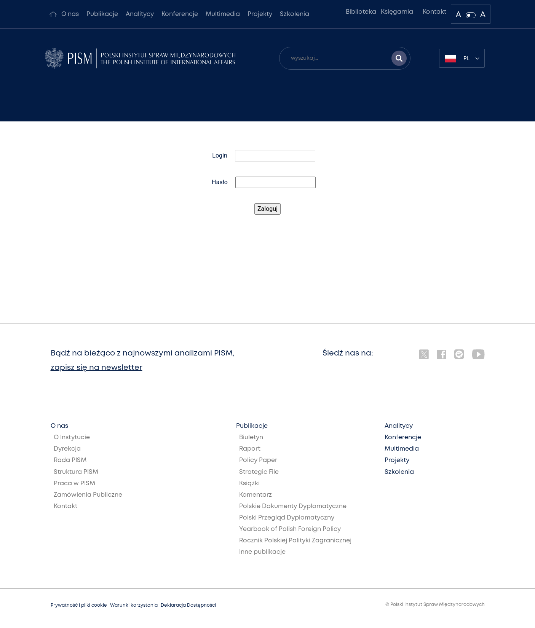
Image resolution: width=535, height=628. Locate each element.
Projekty (260, 14)
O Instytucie (72, 437)
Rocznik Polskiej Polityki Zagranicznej (295, 541)
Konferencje (179, 14)
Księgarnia (397, 12)
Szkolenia (294, 14)
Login (219, 155)
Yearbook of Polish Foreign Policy (290, 529)
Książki (249, 483)
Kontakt (434, 12)
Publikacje (102, 14)
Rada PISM (70, 460)
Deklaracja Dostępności (188, 605)
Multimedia (223, 14)
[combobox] (461, 58)
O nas (70, 14)
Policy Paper (258, 460)
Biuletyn (251, 437)
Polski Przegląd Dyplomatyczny (286, 518)
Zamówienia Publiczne (88, 495)
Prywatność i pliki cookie (79, 605)
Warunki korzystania (134, 605)
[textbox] (461, 58)
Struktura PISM (76, 472)
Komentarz (255, 495)
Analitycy (140, 14)
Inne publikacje (262, 552)
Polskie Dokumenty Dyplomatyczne (293, 506)
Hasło (220, 182)
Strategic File (259, 472)
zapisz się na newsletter (96, 367)
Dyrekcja (67, 449)
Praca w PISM (74, 483)
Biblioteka (361, 12)
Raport (249, 449)
